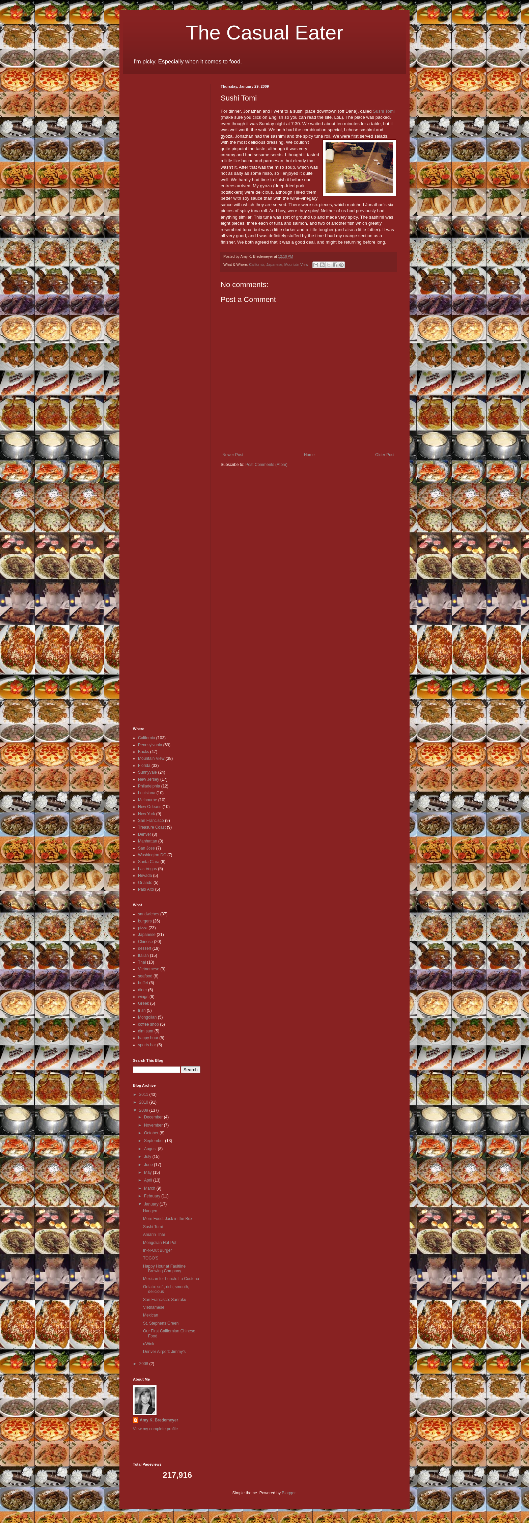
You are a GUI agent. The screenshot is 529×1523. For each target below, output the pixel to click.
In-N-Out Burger (157, 1250)
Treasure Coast (152, 827)
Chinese (145, 941)
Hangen (150, 1211)
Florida (144, 765)
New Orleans (149, 806)
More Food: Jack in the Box (167, 1218)
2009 (144, 1110)
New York (146, 813)
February (152, 1196)
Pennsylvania (150, 745)
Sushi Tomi (383, 111)
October (152, 1133)
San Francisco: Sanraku (164, 1299)
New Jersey (148, 779)
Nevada (145, 875)
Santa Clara (148, 861)
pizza (142, 927)
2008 (144, 1363)
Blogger (289, 1493)
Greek (143, 1003)
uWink (148, 1343)
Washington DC (152, 855)
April (148, 1180)
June (149, 1164)
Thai (142, 962)
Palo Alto (146, 889)
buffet (143, 982)
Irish (142, 1010)
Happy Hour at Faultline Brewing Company (164, 1268)
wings (143, 996)
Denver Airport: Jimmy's (164, 1351)
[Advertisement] (153, 185)
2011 (144, 1094)
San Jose (146, 848)
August (151, 1148)
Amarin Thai (154, 1234)
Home (309, 454)
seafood (145, 976)
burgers (145, 921)
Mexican (150, 1315)
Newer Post (232, 454)
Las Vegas (147, 868)
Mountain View (296, 264)
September (154, 1140)
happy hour (148, 1037)
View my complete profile (155, 1429)
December (154, 1117)
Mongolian (147, 1017)
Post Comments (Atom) (266, 464)
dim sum (145, 1031)
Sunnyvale (147, 772)
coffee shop (148, 1024)
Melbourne (147, 800)
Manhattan (147, 841)
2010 (144, 1102)
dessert (144, 948)
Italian (143, 955)
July (148, 1156)
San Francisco (151, 820)
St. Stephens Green (160, 1323)
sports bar (147, 1045)
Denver (144, 834)
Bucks (143, 751)
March (150, 1188)
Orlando (145, 882)
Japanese (274, 264)
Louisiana (146, 793)
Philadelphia (149, 786)
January (152, 1204)
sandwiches (148, 914)
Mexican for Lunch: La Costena (171, 1278)
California (256, 264)
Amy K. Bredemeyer (159, 1420)
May (148, 1172)
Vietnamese (148, 969)
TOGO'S (150, 1258)
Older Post (384, 454)
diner (142, 990)
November (154, 1125)
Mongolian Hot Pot (159, 1242)
